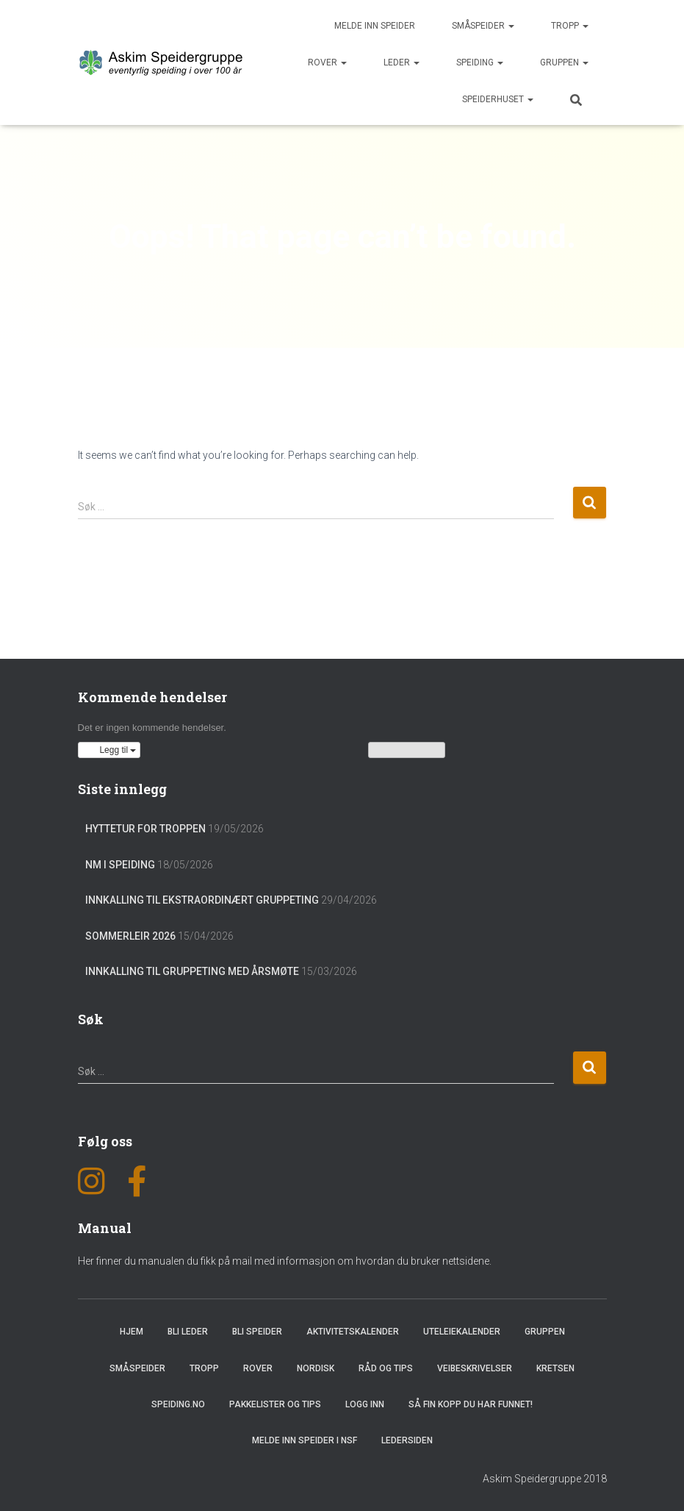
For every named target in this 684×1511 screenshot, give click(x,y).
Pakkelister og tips (275, 1404)
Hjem (131, 1331)
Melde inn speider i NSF (304, 1440)
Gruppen (564, 62)
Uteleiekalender (461, 1331)
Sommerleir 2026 (130, 936)
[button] (109, 750)
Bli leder (188, 1331)
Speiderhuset (497, 99)
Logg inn (364, 1404)
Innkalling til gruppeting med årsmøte (192, 971)
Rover (327, 62)
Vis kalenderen (406, 750)
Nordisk (315, 1368)
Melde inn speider (374, 26)
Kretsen (555, 1368)
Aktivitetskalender (352, 1331)
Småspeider (483, 26)
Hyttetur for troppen (145, 829)
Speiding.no (178, 1404)
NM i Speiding (120, 865)
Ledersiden (407, 1440)
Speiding (479, 62)
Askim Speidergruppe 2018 (545, 1479)
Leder (402, 62)
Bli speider (257, 1331)
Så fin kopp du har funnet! (470, 1404)
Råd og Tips (386, 1368)
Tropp (569, 26)
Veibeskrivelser (474, 1368)
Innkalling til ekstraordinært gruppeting (202, 900)
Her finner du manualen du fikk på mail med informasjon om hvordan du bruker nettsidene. (285, 1261)
